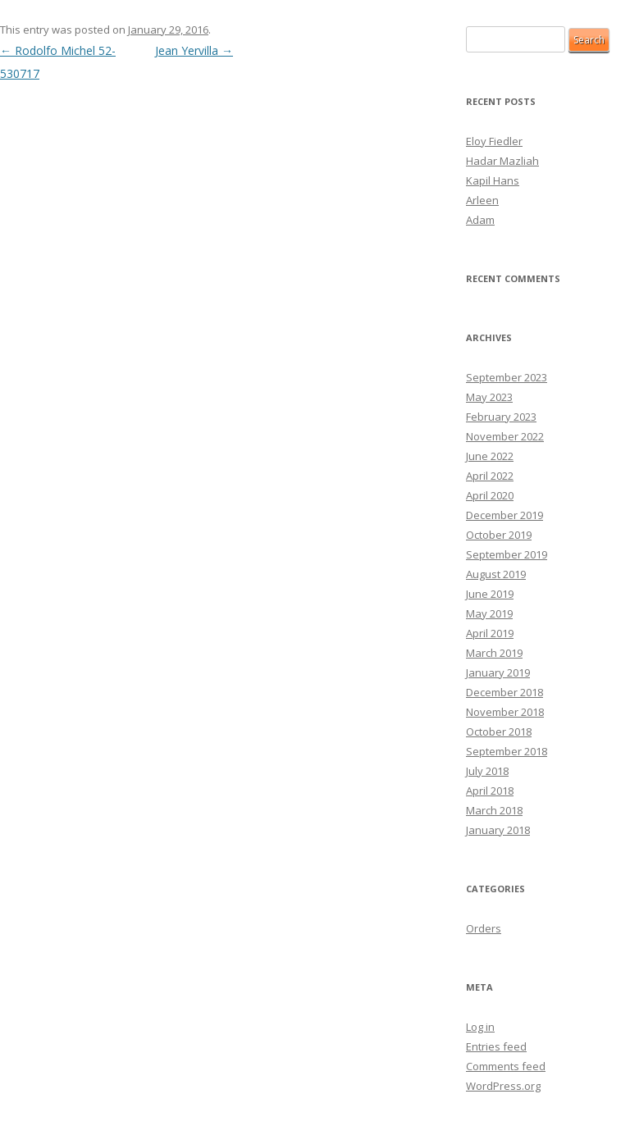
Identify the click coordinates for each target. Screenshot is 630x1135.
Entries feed (496, 1046)
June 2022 (490, 456)
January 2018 (498, 830)
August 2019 (496, 574)
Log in (480, 1026)
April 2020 (490, 495)
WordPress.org (503, 1085)
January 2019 (498, 672)
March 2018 (494, 810)
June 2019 (490, 593)
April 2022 (490, 475)
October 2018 (499, 731)
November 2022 (505, 436)
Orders (483, 928)
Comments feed (506, 1066)
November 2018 (505, 711)
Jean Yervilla (194, 50)
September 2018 (506, 751)
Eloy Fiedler (494, 141)
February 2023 (501, 416)
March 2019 (494, 652)
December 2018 (504, 692)
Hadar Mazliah (502, 160)
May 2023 (489, 397)
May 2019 (489, 613)
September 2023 (506, 377)
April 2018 (490, 790)
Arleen (482, 200)
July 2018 (487, 771)
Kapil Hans (492, 180)
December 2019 (504, 515)
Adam (480, 219)
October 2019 (499, 534)
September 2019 (506, 554)
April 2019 (490, 633)
